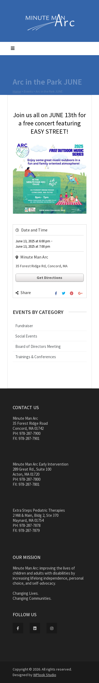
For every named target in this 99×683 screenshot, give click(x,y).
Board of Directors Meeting (38, 346)
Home (17, 92)
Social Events (26, 336)
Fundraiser (24, 325)
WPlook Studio (44, 674)
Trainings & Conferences (35, 356)
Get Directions (49, 277)
